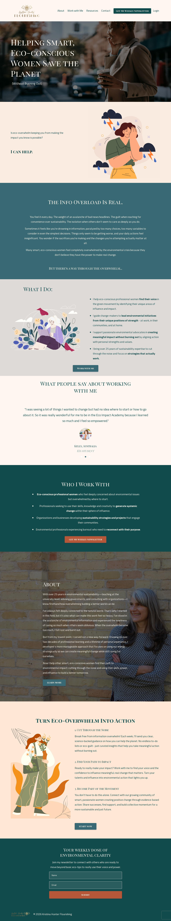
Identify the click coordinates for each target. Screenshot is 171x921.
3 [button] (89, 456)
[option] (85, 427)
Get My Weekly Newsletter (132, 10)
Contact (105, 11)
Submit (85, 894)
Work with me (85, 368)
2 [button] (85, 456)
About (60, 11)
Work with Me (75, 11)
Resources (92, 11)
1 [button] (81, 456)
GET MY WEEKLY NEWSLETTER (85, 539)
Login (156, 11)
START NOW (85, 826)
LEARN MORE (54, 682)
